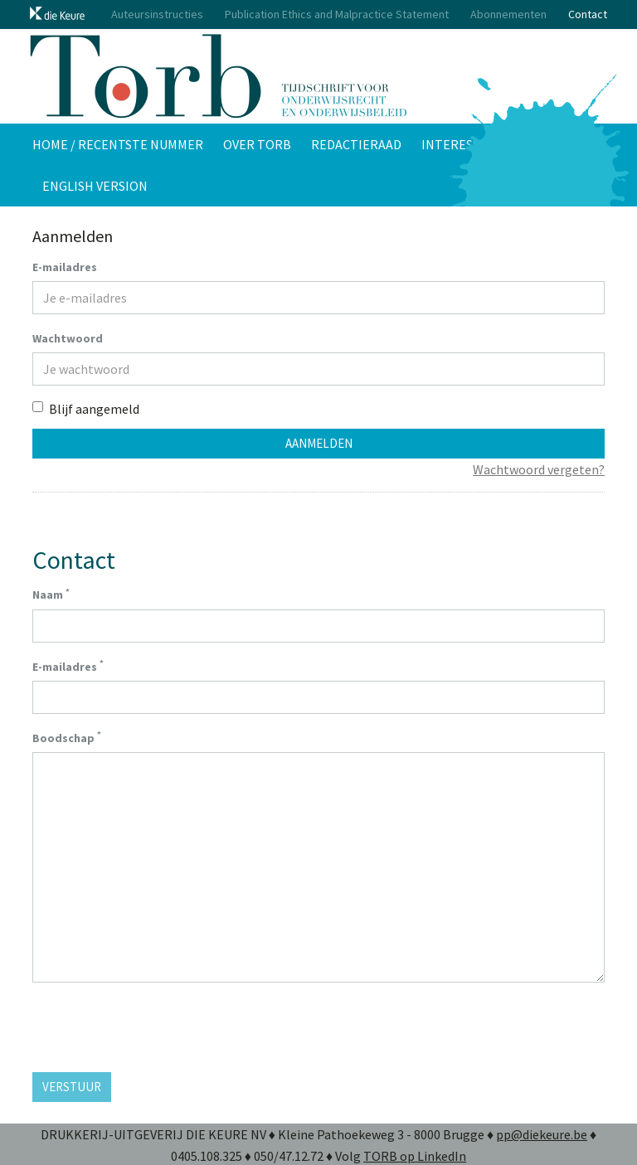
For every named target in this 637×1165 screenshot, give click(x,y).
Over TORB (257, 144)
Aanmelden (319, 443)
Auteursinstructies (157, 14)
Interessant (462, 144)
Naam (51, 594)
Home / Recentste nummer (117, 144)
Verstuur (71, 1087)
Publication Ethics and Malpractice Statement (337, 14)
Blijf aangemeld (85, 408)
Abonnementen (508, 14)
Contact (587, 14)
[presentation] (158, 1027)
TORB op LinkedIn (414, 1156)
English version (95, 185)
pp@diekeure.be (541, 1134)
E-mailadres (64, 267)
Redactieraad (356, 144)
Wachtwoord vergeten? (539, 469)
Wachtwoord (67, 338)
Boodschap (66, 737)
